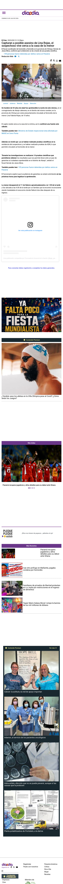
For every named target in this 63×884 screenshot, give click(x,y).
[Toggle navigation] (4, 13)
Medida (19, 103)
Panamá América (50, 864)
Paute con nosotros (30, 867)
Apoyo (26, 103)
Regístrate (27, 864)
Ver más (53, 648)
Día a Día (47, 869)
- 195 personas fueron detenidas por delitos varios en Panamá (26, 54)
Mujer (46, 872)
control (5, 103)
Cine (4, 882)
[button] (6, 467)
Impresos (5, 880)
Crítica (46, 867)
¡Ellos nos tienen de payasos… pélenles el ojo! (37, 533)
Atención (33, 103)
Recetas (47, 874)
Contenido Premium (31, 340)
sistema (12, 103)
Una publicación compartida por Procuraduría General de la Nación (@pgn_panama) (31, 258)
